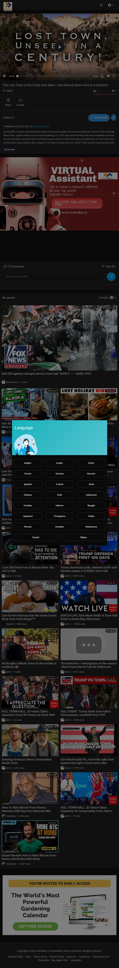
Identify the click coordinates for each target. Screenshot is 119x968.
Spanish (28, 484)
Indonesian (91, 495)
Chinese (28, 495)
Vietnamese (91, 526)
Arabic (59, 463)
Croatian (28, 505)
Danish (35, 537)
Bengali (91, 505)
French (27, 473)
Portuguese (59, 516)
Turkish (59, 484)
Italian (91, 516)
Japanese (28, 516)
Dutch (91, 463)
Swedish (59, 526)
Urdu (59, 495)
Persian (28, 526)
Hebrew (59, 505)
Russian (91, 473)
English (27, 463)
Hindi (91, 484)
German (60, 473)
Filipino (83, 537)
